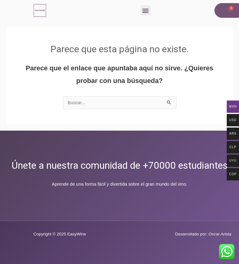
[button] (146, 10)
